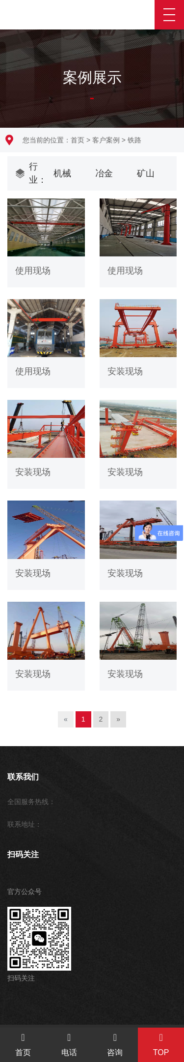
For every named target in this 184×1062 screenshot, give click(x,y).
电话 (69, 1045)
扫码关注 (23, 854)
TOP (161, 1045)
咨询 (115, 1045)
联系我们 (23, 777)
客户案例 (106, 140)
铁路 (134, 140)
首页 (77, 140)
